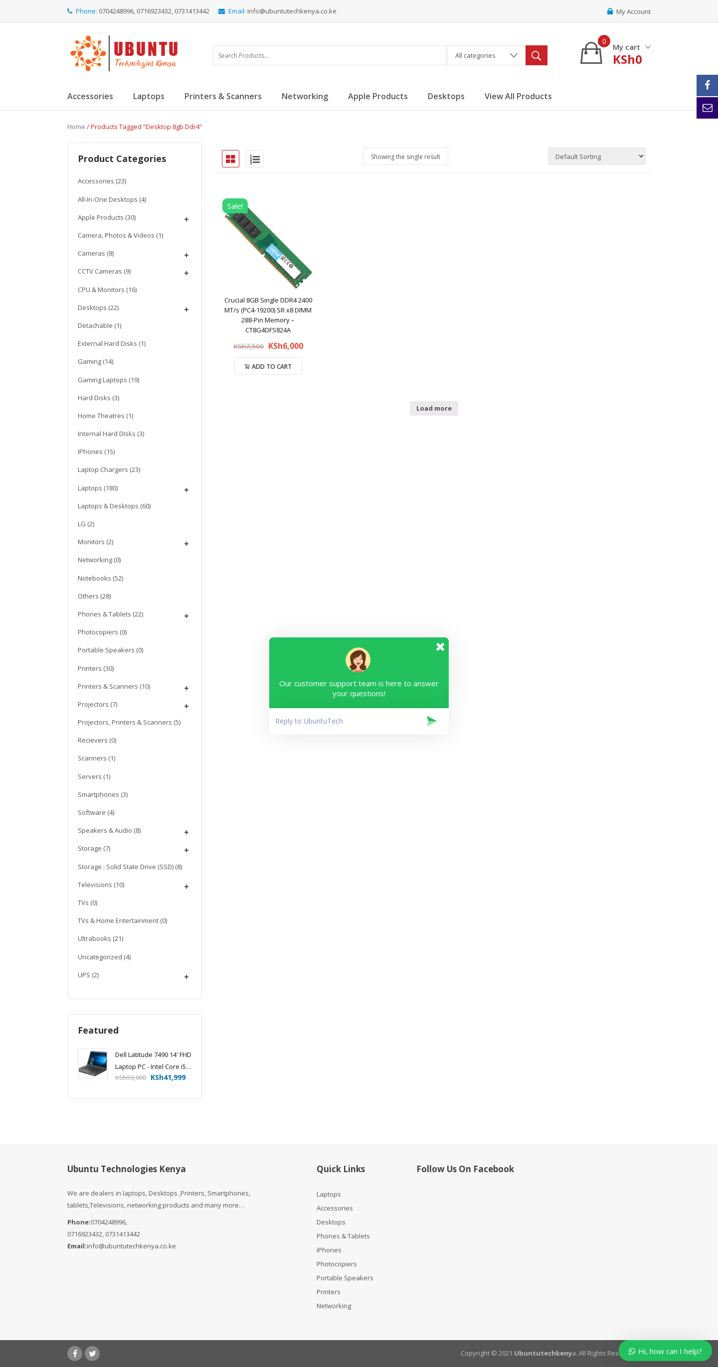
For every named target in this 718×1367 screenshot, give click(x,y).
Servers (90, 776)
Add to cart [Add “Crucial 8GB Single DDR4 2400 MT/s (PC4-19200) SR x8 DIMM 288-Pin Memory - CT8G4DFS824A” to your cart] (272, 366)
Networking (95, 559)
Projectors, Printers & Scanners (125, 722)
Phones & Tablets (104, 613)
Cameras (91, 253)
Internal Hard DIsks (107, 433)
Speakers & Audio (105, 830)
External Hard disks (107, 343)
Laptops (90, 487)
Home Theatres (101, 415)
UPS (84, 974)
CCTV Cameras (100, 271)
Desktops (92, 307)
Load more (434, 408)
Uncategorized (100, 956)
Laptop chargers (103, 469)
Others (88, 596)
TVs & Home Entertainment (118, 920)
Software (92, 812)
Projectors (93, 704)
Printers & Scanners (108, 686)
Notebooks (94, 578)
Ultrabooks (94, 938)
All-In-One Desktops (108, 199)
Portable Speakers (106, 649)
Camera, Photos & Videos (116, 235)
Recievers (93, 740)
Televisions (95, 884)
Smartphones (98, 794)
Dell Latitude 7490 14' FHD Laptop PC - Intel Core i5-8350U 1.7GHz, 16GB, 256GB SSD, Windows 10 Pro (153, 1061)
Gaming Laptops (102, 379)
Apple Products (101, 217)
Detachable (95, 325)
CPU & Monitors (101, 289)
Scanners (92, 758)
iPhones (90, 451)
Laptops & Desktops (108, 505)
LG (82, 523)
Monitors (91, 541)
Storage (90, 848)
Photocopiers (98, 631)
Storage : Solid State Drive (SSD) (126, 866)
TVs (83, 902)
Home (76, 126)
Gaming (89, 361)
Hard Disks (94, 397)
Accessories (96, 180)
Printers (90, 668)
